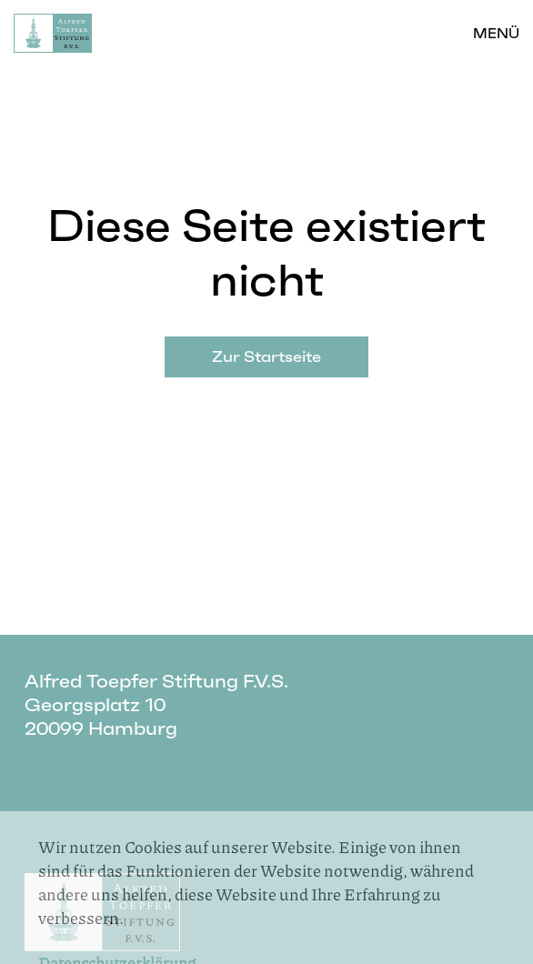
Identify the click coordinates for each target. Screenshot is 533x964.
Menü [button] (496, 33)
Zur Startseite (266, 356)
